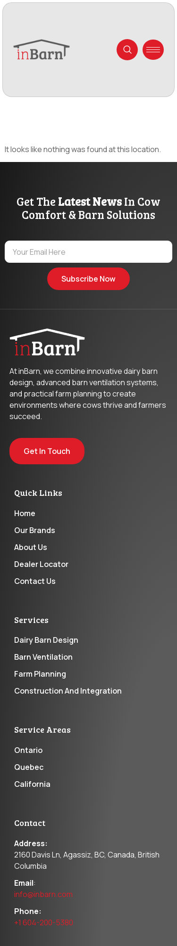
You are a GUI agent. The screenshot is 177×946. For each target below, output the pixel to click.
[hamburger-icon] (153, 50)
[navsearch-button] (127, 49)
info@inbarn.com (43, 894)
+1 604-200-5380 (43, 922)
